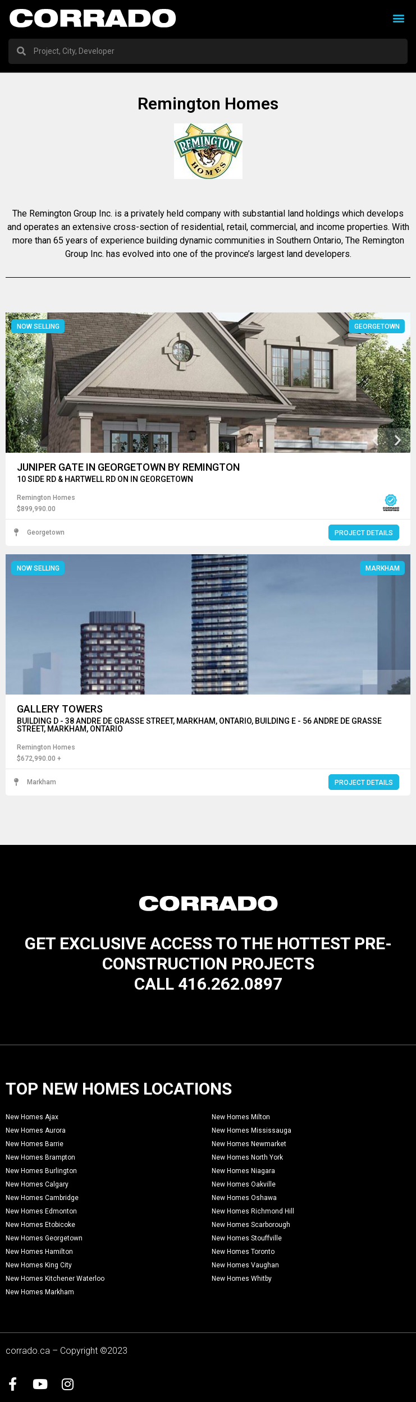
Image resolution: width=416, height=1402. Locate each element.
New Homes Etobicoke (40, 1225)
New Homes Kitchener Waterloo (55, 1279)
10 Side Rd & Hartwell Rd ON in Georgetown (105, 479)
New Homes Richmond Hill (253, 1212)
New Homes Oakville (244, 1185)
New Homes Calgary (37, 1185)
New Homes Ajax (32, 1117)
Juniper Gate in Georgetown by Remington (128, 467)
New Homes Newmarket (249, 1144)
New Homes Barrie (34, 1144)
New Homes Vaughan (245, 1266)
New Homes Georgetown (44, 1239)
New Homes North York (247, 1158)
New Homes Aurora (36, 1131)
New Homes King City (39, 1266)
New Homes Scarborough (251, 1225)
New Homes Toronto (243, 1252)
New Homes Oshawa (244, 1198)
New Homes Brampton (40, 1158)
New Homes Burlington (41, 1171)
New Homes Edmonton (41, 1212)
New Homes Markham (40, 1293)
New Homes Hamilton (39, 1252)
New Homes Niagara (243, 1171)
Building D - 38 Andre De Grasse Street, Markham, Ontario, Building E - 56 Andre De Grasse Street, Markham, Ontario (199, 724)
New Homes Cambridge (42, 1198)
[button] (398, 18)
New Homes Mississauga (251, 1131)
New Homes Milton (241, 1117)
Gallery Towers (60, 709)
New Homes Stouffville (247, 1239)
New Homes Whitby (242, 1279)
